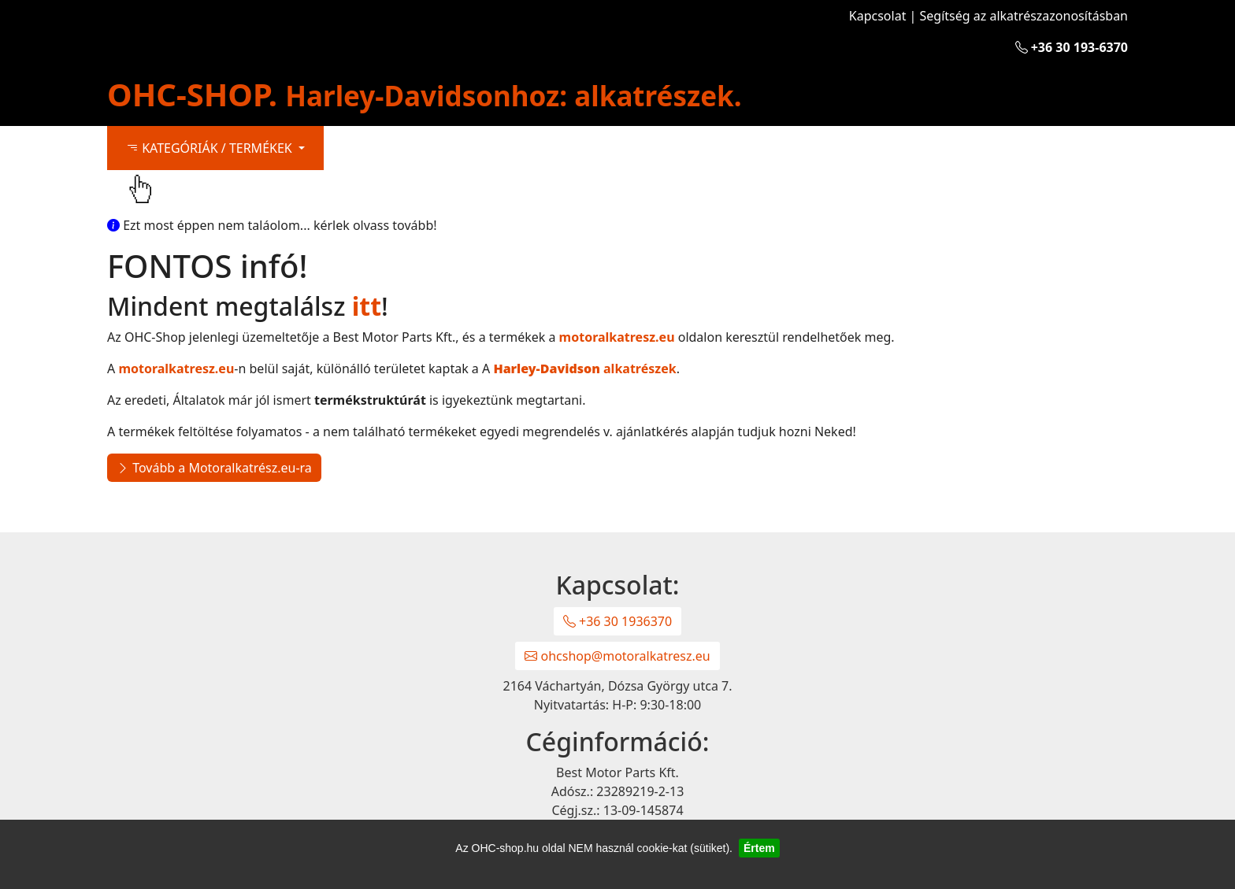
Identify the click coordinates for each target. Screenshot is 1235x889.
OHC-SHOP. (424, 94)
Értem (759, 848)
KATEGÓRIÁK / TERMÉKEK (210, 148)
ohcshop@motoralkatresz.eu (617, 656)
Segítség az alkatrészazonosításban (1024, 15)
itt (366, 306)
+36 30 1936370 (617, 621)
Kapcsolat (878, 15)
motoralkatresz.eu (617, 337)
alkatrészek (584, 368)
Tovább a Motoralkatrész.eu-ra (214, 467)
